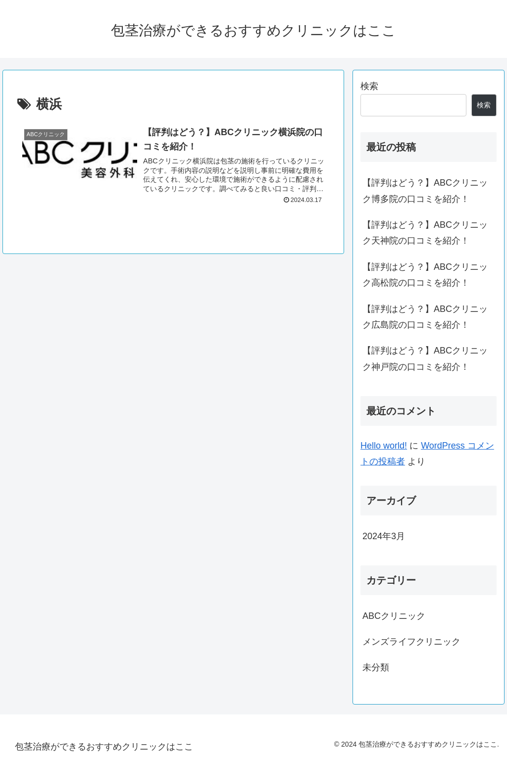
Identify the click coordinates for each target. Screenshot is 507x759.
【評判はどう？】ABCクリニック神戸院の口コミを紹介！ (425, 358)
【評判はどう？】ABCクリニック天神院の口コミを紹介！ (425, 233)
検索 (369, 86)
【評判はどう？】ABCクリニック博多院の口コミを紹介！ (425, 190)
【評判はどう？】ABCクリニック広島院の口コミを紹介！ (425, 317)
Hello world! (383, 446)
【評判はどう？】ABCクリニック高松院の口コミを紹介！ (425, 275)
